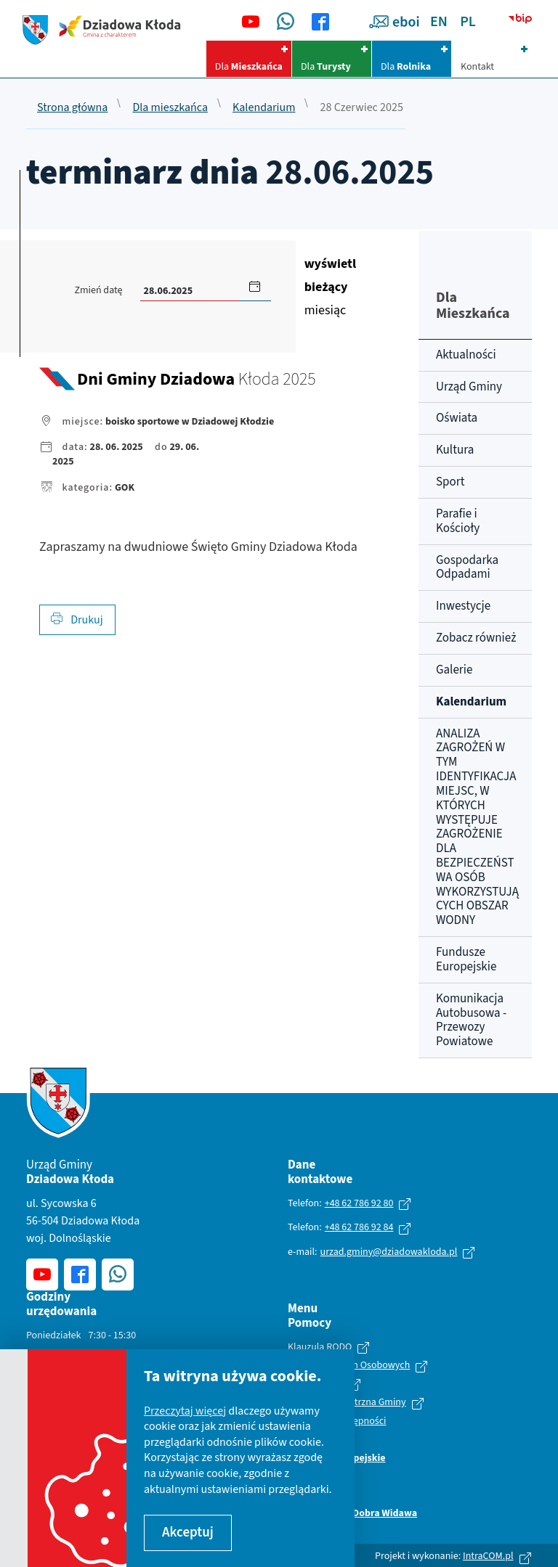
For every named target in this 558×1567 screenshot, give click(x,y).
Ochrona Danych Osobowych (349, 1365)
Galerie (454, 670)
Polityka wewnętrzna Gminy (347, 1403)
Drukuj (77, 620)
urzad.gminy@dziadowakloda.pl (389, 1252)
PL (468, 22)
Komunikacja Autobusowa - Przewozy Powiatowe (471, 1020)
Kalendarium (264, 108)
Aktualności (466, 355)
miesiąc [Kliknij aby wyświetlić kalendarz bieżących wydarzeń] (330, 287)
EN (439, 22)
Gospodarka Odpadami (467, 568)
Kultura (455, 450)
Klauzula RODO (320, 1347)
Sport (450, 482)
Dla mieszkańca (170, 108)
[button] (255, 285)
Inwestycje (463, 606)
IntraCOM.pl (488, 1556)
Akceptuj (188, 1532)
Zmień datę (98, 290)
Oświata (456, 418)
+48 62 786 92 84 (359, 1227)
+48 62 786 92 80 (359, 1203)
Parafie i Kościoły (458, 521)
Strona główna (72, 108)
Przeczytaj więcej (185, 1411)
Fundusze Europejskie (466, 959)
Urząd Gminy (469, 387)
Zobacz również (476, 638)
